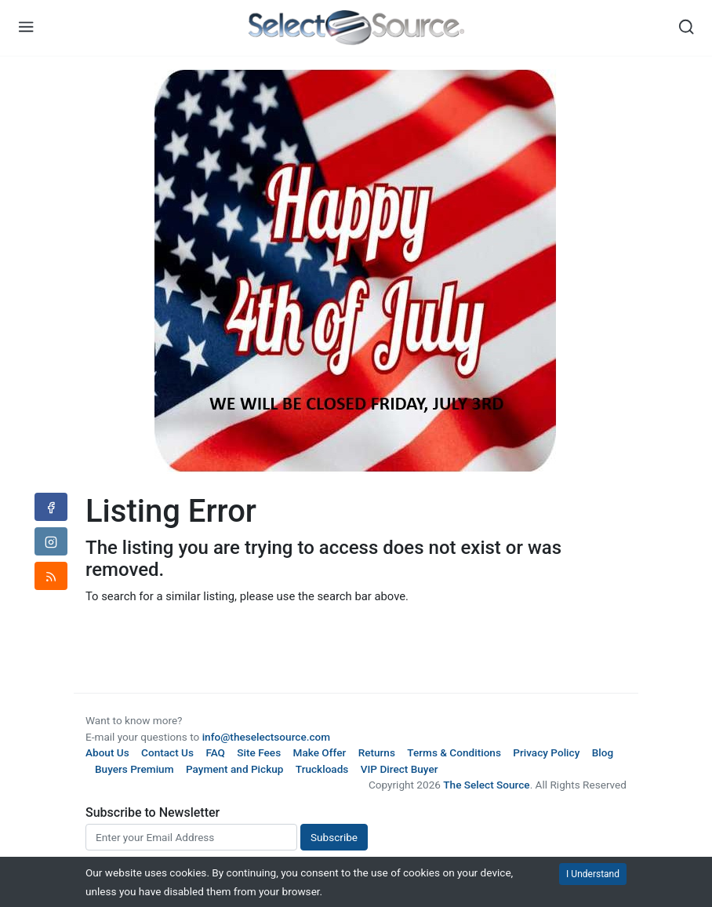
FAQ (215, 752)
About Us (107, 752)
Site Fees (259, 752)
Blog (602, 752)
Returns (376, 752)
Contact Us (167, 752)
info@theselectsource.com (266, 736)
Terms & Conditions (454, 752)
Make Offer (320, 752)
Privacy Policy (546, 752)
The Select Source (486, 784)
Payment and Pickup (235, 769)
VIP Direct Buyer (399, 769)
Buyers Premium (134, 769)
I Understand (592, 874)
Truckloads (322, 769)
